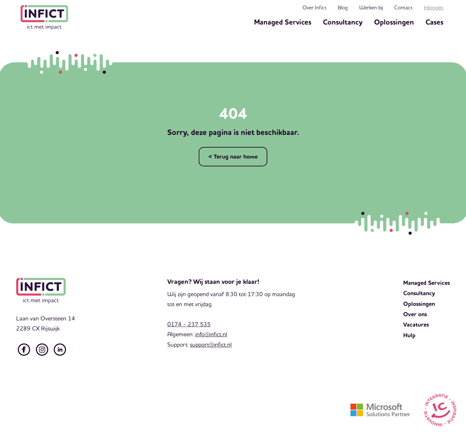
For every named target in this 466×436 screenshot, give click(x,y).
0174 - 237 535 (189, 324)
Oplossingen (394, 22)
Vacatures (416, 325)
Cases (434, 22)
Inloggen (433, 7)
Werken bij (371, 7)
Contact (403, 7)
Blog (343, 7)
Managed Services (282, 22)
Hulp (409, 335)
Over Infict (315, 7)
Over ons (415, 314)
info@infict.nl (211, 334)
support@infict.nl (211, 344)
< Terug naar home (233, 157)
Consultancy (342, 22)
